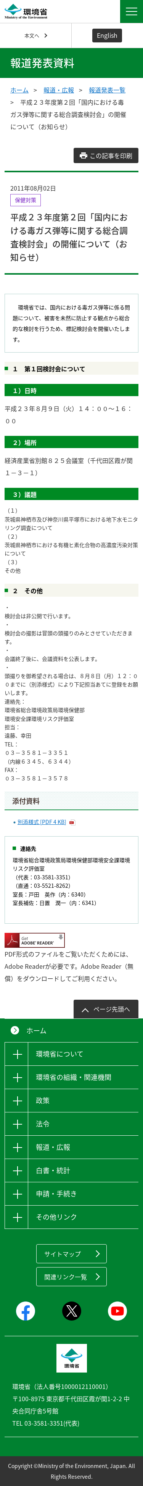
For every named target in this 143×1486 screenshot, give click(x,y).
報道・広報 (58, 89)
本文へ (31, 35)
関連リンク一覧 (65, 1276)
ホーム (19, 89)
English (107, 35)
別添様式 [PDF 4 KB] (42, 822)
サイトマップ (62, 1253)
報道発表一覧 (107, 89)
